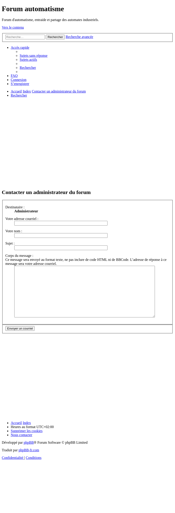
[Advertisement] (42, 143)
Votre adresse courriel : (21, 219)
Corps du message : (19, 256)
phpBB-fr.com (29, 460)
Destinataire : (15, 207)
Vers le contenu (13, 27)
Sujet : (10, 243)
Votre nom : (13, 231)
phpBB (29, 452)
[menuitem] (33, 55)
